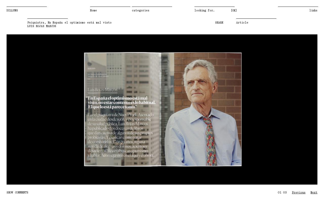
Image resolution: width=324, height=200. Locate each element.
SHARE (219, 24)
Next (278, 111)
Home (93, 10)
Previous (45, 111)
